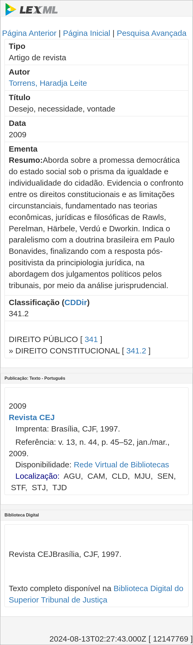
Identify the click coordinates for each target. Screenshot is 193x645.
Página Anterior (29, 33)
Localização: (37, 476)
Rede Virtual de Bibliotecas (121, 464)
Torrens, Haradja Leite (48, 83)
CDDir (75, 302)
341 (91, 339)
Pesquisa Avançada (151, 33)
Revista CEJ (32, 417)
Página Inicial (86, 33)
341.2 (136, 350)
